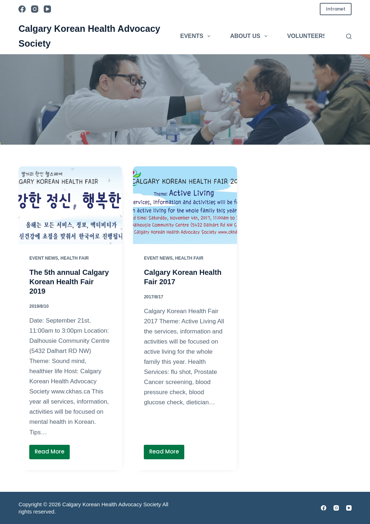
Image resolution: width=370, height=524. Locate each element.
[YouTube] (47, 9)
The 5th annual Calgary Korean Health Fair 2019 (69, 281)
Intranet (335, 8)
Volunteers (307, 36)
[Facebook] (22, 9)
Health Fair (74, 258)
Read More (52, 453)
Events (196, 36)
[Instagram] (34, 9)
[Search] (349, 36)
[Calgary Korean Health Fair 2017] (185, 205)
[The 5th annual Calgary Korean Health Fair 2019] (70, 205)
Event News (43, 258)
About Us (250, 36)
